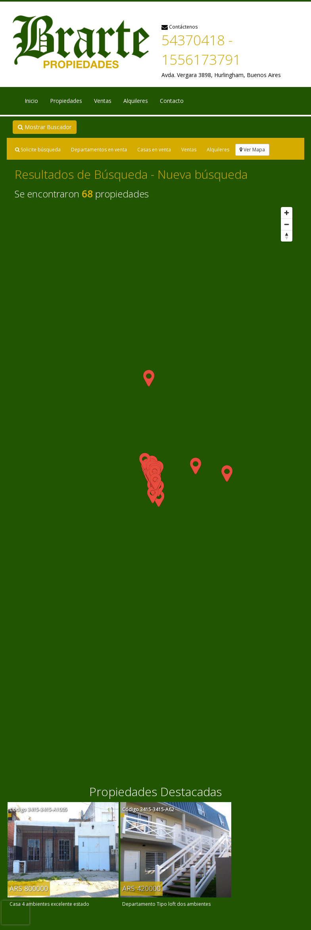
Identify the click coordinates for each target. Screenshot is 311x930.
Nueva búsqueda (202, 174)
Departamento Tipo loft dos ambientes (166, 904)
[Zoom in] (286, 212)
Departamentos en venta (99, 149)
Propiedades (66, 100)
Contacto (172, 100)
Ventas (102, 100)
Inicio (31, 100)
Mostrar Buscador (44, 127)
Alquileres (135, 100)
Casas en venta (154, 149)
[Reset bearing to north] (286, 236)
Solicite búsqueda (38, 149)
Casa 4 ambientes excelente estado (49, 904)
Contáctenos (179, 26)
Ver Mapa (252, 149)
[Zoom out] (286, 224)
